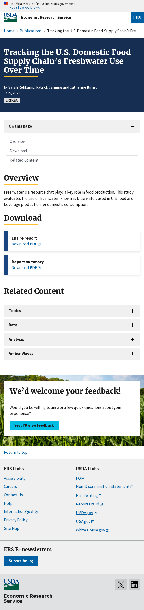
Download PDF (24, 244)
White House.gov (90, 530)
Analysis (16, 339)
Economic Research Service (46, 17)
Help (8, 503)
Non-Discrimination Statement (103, 486)
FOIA (80, 478)
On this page (20, 126)
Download (18, 150)
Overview (18, 141)
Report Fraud (87, 504)
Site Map (11, 528)
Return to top (16, 452)
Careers (10, 486)
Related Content (24, 160)
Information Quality (21, 511)
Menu (137, 17)
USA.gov (83, 521)
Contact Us (13, 495)
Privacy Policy (16, 520)
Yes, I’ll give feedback (34, 425)
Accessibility (14, 478)
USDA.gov (84, 512)
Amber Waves (21, 353)
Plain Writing (87, 495)
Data (13, 325)
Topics (15, 310)
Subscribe (18, 561)
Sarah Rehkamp (21, 87)
